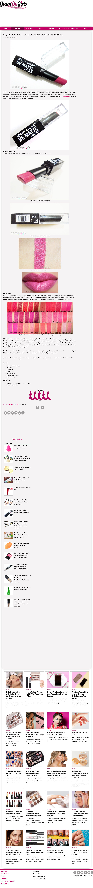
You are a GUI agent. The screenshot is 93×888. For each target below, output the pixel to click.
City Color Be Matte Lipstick (10, 404)
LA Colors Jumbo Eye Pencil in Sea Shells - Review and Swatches (20, 566)
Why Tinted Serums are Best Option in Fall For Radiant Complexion (14, 852)
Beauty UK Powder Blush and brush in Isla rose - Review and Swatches (21, 555)
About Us (36, 871)
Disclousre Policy (39, 876)
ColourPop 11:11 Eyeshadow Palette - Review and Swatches (33, 813)
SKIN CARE (29, 28)
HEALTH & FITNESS (63, 28)
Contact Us (36, 874)
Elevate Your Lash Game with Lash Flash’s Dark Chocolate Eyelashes (57, 694)
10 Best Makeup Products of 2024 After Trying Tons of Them (34, 694)
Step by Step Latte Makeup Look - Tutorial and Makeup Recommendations (56, 773)
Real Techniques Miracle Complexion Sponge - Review (21, 545)
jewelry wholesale (17, 439)
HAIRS (40, 28)
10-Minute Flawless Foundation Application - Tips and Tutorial (80, 813)
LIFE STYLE (74, 28)
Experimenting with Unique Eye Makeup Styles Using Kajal (35, 734)
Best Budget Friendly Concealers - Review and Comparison (21, 502)
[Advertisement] (17, 426)
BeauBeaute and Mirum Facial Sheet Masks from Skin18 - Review (21, 535)
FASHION (52, 28)
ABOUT (86, 28)
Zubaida (15, 37)
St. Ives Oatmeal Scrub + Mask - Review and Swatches (21, 480)
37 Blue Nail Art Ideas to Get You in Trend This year (14, 773)
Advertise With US (39, 879)
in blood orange (65, 96)
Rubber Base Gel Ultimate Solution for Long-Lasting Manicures (56, 813)
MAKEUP (17, 28)
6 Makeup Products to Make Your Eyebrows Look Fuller (35, 852)
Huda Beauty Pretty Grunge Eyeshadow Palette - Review (32, 773)
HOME (5, 28)
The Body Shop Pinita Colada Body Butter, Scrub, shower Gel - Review (22, 458)
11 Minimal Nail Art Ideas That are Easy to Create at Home (80, 852)
